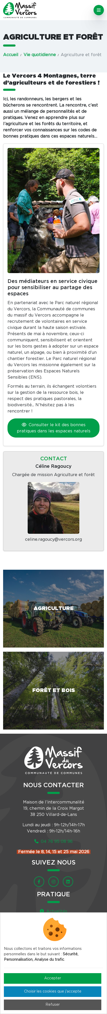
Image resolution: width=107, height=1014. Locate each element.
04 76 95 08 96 (53, 841)
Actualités (53, 911)
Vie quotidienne (40, 55)
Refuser (52, 1005)
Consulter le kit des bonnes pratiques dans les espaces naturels (53, 428)
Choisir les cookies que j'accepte (52, 991)
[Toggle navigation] (99, 10)
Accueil (10, 55)
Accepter (52, 978)
